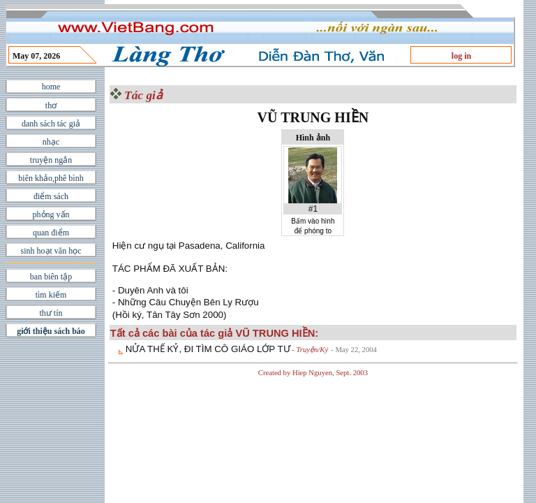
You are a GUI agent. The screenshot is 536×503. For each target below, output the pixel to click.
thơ (51, 105)
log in (461, 56)
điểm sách (51, 196)
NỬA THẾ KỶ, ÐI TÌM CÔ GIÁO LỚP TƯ (208, 349)
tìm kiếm (51, 295)
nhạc (51, 142)
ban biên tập (51, 277)
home (51, 87)
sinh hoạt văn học (51, 251)
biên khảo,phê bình (50, 178)
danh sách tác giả (51, 124)
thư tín (50, 313)
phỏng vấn (51, 214)
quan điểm (51, 233)
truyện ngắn (51, 160)
